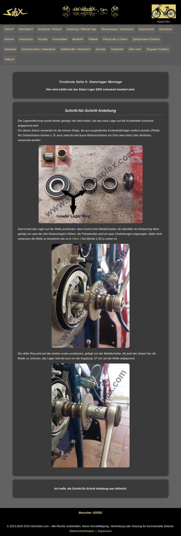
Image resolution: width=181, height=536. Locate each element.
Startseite (10, 49)
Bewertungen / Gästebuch (117, 29)
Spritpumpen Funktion (146, 39)
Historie (9, 39)
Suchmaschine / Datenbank (38, 49)
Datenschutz (146, 29)
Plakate (93, 39)
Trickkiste (116, 49)
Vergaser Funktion (157, 49)
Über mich (135, 49)
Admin (8, 29)
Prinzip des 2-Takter (115, 39)
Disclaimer (165, 29)
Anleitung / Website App (81, 29)
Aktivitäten (25, 29)
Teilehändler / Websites (74, 49)
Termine (100, 49)
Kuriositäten (60, 39)
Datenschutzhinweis (81, 531)
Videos (9, 59)
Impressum (26, 39)
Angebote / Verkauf (49, 29)
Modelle (77, 39)
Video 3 (76, 238)
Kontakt (42, 39)
